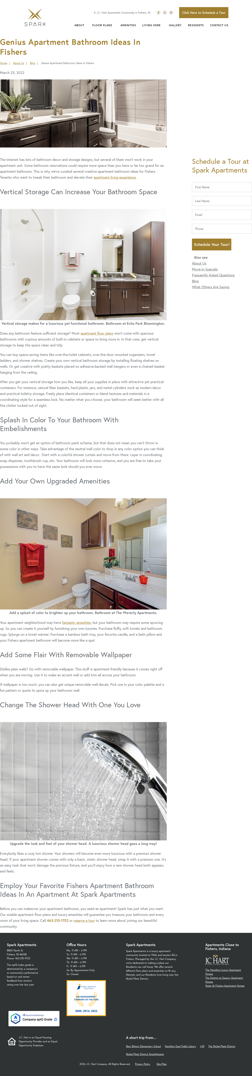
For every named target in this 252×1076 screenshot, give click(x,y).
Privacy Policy (142, 1064)
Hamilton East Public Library (180, 1046)
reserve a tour (84, 920)
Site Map (162, 1064)
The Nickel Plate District (221, 1046)
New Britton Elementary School (143, 1046)
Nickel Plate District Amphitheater (145, 1054)
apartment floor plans (97, 333)
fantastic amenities (76, 622)
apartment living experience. (115, 177)
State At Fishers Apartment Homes (225, 985)
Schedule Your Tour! (212, 244)
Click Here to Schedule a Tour (203, 12)
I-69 (202, 1046)
